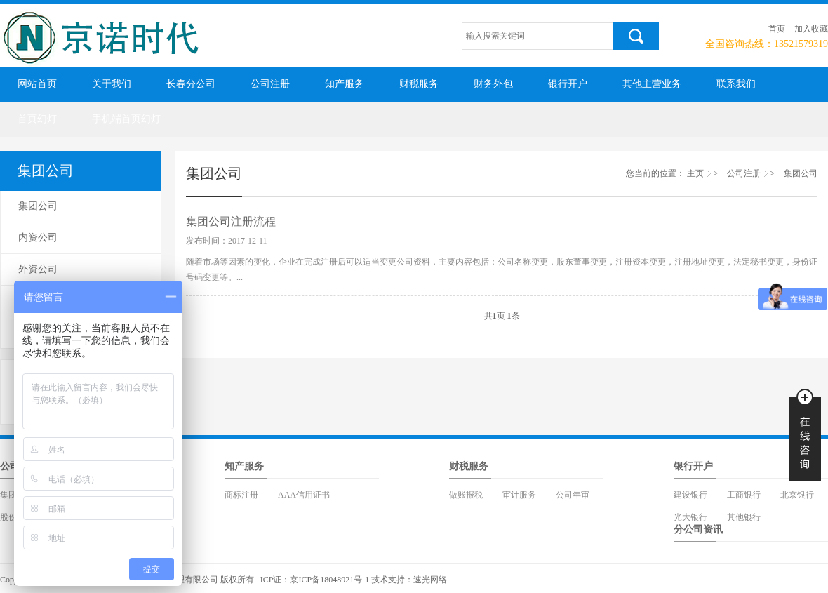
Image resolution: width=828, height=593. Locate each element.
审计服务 (519, 495)
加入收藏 (811, 29)
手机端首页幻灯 (126, 119)
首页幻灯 (37, 119)
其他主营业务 (651, 84)
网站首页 (37, 84)
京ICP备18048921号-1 (329, 580)
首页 (776, 29)
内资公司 (38, 237)
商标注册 (241, 495)
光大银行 (690, 517)
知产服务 (344, 84)
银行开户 (567, 84)
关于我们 (111, 84)
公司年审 (572, 495)
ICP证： (275, 580)
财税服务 (419, 84)
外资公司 (38, 269)
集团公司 (38, 206)
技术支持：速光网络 (409, 580)
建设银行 (690, 495)
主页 (695, 173)
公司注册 (270, 84)
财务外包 (493, 84)
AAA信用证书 (304, 495)
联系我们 (736, 84)
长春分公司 (190, 84)
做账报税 (466, 495)
